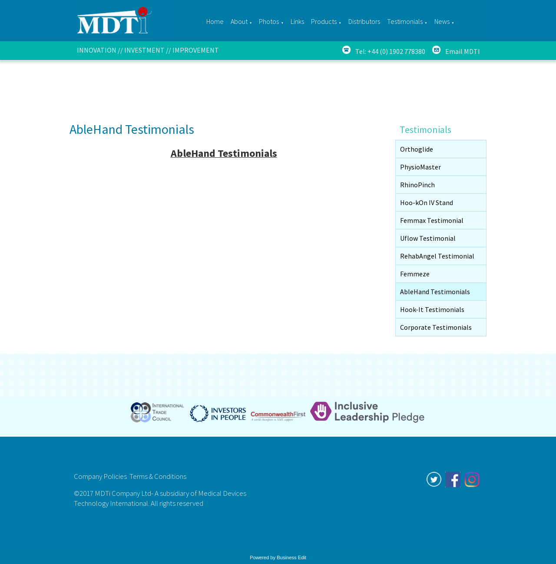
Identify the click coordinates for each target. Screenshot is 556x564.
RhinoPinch (417, 184)
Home (215, 21)
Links (297, 21)
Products (324, 21)
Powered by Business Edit (278, 557)
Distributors (364, 21)
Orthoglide (416, 149)
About (239, 21)
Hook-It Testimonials (432, 309)
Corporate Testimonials (436, 327)
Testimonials (405, 21)
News (442, 21)
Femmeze (415, 273)
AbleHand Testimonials (435, 291)
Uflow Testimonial (428, 238)
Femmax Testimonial (431, 220)
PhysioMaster (420, 167)
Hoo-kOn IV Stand (426, 202)
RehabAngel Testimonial (437, 256)
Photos (269, 21)
